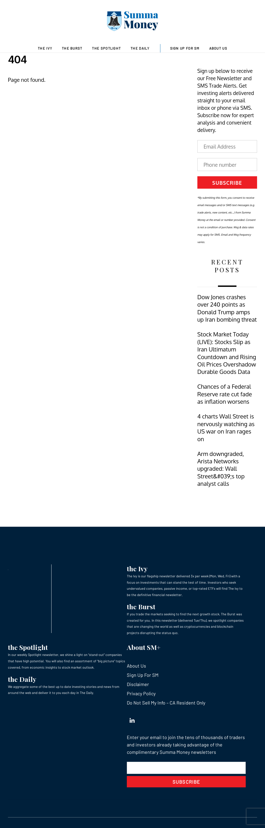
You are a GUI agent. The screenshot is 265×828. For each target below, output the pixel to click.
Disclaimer (138, 684)
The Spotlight (106, 48)
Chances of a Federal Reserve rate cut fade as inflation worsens (224, 394)
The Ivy (45, 48)
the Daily (22, 679)
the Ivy (137, 568)
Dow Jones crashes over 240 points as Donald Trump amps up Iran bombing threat (227, 308)
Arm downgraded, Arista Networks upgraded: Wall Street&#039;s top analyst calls (221, 468)
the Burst (141, 606)
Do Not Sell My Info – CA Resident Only (166, 703)
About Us (218, 48)
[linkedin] (132, 719)
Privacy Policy (141, 693)
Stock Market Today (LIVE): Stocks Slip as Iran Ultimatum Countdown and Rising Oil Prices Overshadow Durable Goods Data (226, 353)
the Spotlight (28, 647)
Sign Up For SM (184, 48)
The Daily (140, 48)
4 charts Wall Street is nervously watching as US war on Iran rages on (226, 427)
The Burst (72, 48)
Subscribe (227, 182)
